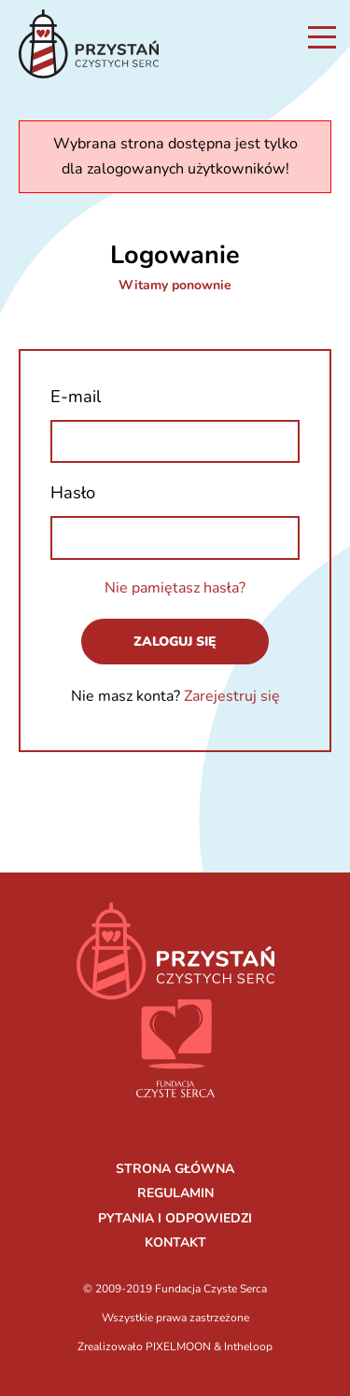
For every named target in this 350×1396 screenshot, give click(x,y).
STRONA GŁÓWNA (175, 1169)
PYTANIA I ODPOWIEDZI (175, 1218)
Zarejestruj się (232, 696)
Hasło (72, 492)
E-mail (75, 396)
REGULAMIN (175, 1193)
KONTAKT (175, 1242)
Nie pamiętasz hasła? (175, 588)
